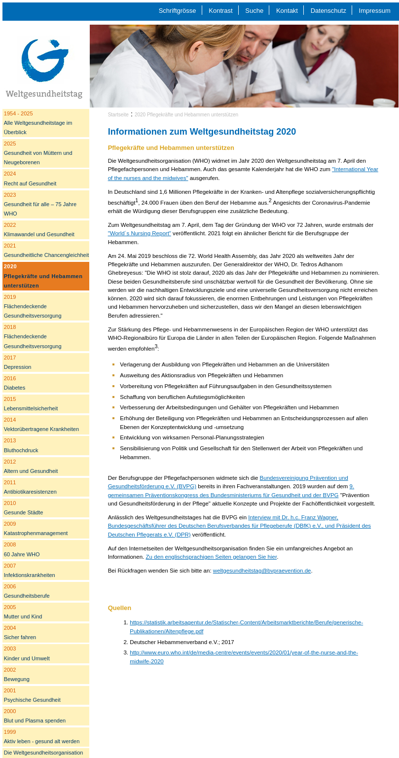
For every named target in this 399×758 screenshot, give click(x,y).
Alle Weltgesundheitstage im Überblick (38, 122)
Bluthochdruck (21, 445)
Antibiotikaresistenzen (30, 487)
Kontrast (220, 10)
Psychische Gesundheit (32, 695)
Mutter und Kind (23, 611)
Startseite (118, 114)
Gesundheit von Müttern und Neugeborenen (38, 153)
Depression (18, 362)
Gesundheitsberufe (27, 591)
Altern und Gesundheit (31, 466)
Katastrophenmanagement (36, 528)
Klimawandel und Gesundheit (39, 229)
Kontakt (287, 10)
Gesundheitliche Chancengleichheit (46, 250)
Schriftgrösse (177, 10)
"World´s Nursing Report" (139, 233)
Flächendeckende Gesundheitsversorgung (33, 306)
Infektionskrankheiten (29, 570)
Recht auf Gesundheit (30, 178)
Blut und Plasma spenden (35, 715)
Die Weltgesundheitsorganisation (43, 753)
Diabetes (14, 383)
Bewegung (17, 674)
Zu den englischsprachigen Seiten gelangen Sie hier (211, 557)
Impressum (375, 10)
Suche (254, 10)
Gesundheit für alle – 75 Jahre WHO (40, 204)
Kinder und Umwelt (27, 653)
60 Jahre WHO (22, 549)
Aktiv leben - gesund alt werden (41, 736)
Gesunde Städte (23, 507)
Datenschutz (328, 10)
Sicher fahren (20, 632)
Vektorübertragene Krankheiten (41, 424)
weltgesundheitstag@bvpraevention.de (262, 571)
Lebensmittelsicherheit (31, 403)
